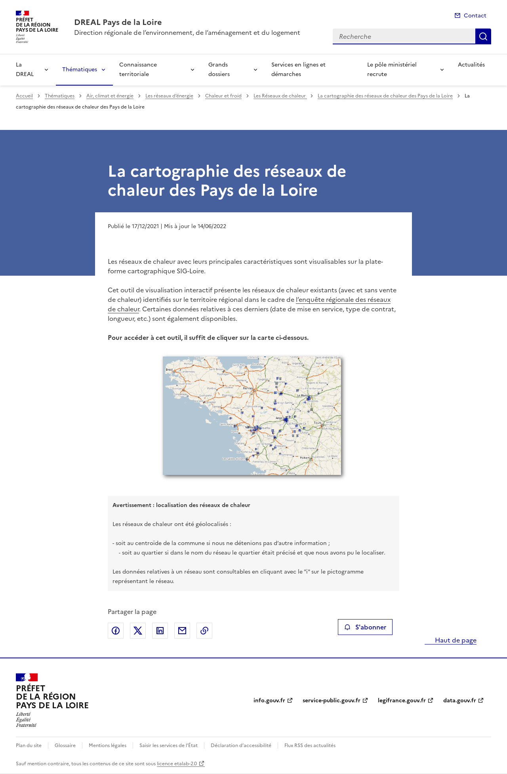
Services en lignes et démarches (298, 69)
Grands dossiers (219, 69)
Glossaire (65, 745)
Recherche (483, 36)
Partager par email (182, 631)
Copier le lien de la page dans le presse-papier (204, 631)
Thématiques (79, 69)
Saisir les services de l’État (168, 745)
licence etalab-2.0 (177, 763)
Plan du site (29, 745)
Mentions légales (107, 745)
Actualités (471, 65)
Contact (475, 15)
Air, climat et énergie (109, 95)
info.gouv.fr (269, 700)
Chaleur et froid (223, 95)
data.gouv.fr (459, 700)
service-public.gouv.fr (331, 700)
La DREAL (25, 69)
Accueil (24, 95)
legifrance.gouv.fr (402, 700)
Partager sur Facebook (116, 631)
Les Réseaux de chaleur (280, 95)
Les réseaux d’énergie (169, 95)
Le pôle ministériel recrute (392, 69)
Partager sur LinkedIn (160, 631)
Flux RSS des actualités (309, 745)
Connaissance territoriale (138, 69)
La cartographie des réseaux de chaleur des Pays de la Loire (385, 95)
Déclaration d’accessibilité (241, 745)
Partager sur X (138, 631)
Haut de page (455, 640)
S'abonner (365, 627)
